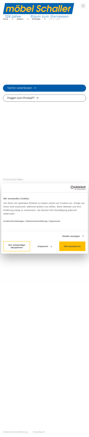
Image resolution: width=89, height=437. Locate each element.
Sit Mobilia (36, 19)
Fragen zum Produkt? (21, 98)
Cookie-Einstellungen (14, 221)
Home (5, 19)
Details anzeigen (71, 236)
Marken (20, 19)
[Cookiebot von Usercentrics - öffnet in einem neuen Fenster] (73, 188)
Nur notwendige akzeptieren (16, 246)
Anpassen (44, 246)
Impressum (54, 221)
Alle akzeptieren (72, 246)
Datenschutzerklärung (36, 221)
